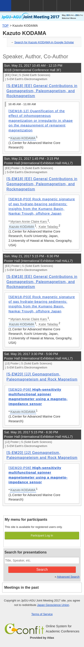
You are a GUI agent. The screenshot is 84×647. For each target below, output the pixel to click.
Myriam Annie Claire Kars (29, 221)
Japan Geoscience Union (53, 605)
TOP (5, 25)
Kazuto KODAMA (25, 25)
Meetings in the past (21, 587)
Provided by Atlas (42, 637)
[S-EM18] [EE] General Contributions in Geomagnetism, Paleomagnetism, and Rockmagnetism (41, 91)
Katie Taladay (48, 227)
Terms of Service (42, 614)
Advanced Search (68, 576)
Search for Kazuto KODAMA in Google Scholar (44, 42)
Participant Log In (42, 535)
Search (42, 569)
